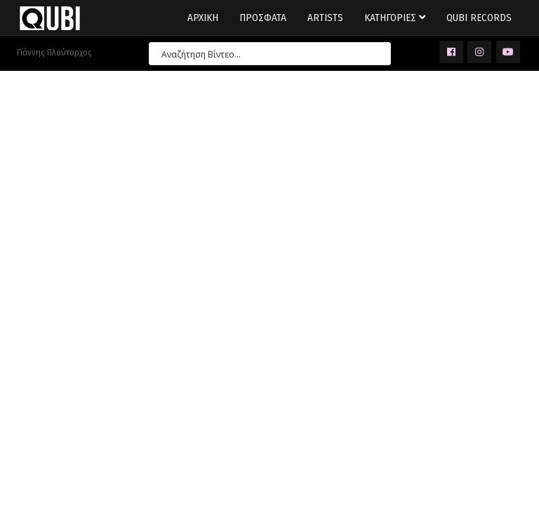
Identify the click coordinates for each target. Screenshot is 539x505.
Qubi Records (479, 17)
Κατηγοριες (394, 17)
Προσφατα (262, 17)
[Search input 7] (263, 53)
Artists (325, 17)
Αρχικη (202, 17)
